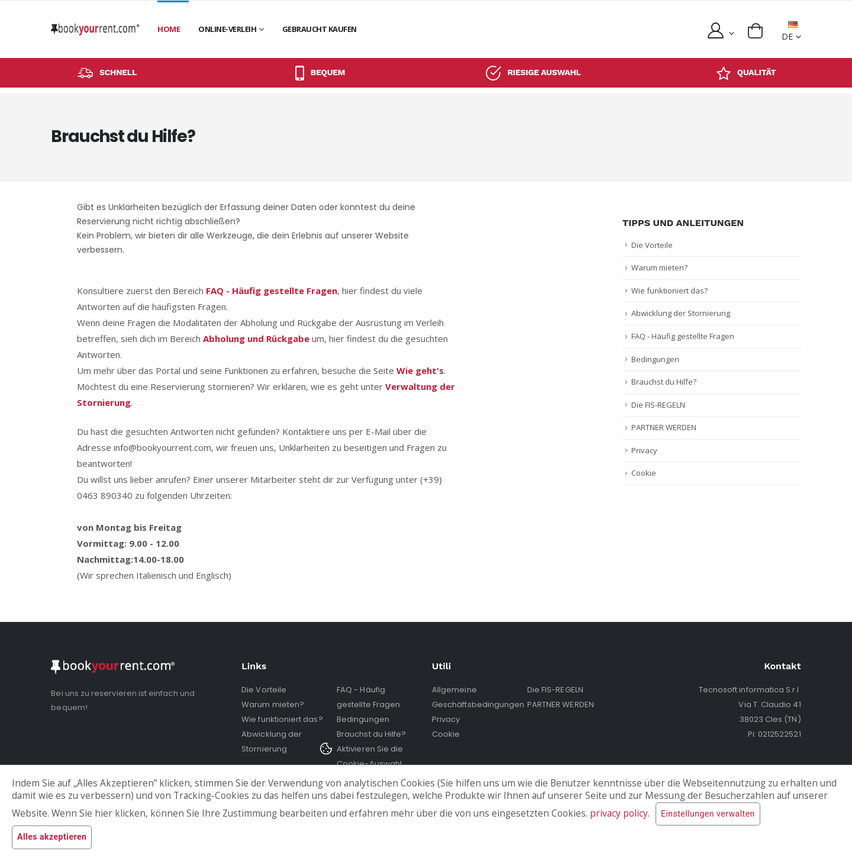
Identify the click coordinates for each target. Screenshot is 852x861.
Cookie (643, 472)
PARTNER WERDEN (663, 427)
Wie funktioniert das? (669, 290)
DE (790, 31)
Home (168, 29)
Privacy (644, 450)
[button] (755, 31)
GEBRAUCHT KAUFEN (319, 29)
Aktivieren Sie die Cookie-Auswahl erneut (370, 763)
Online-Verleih (227, 29)
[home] (95, 29)
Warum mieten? (659, 267)
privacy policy (619, 813)
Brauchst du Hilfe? (663, 381)
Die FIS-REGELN (658, 404)
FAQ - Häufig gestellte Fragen (682, 336)
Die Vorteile (652, 245)
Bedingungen (655, 359)
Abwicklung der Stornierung (680, 313)
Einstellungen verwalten (708, 814)
